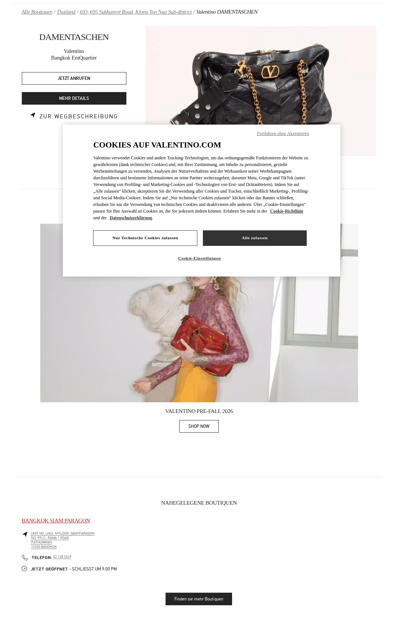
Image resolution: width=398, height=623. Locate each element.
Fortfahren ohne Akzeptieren (283, 133)
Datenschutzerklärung (131, 217)
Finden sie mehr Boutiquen (198, 599)
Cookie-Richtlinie (286, 211)
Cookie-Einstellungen (199, 258)
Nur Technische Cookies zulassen (145, 238)
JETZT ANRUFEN (74, 78)
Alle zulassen (255, 238)
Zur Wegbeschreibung (79, 116)
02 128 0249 (62, 557)
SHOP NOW (203, 427)
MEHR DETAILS (74, 98)
